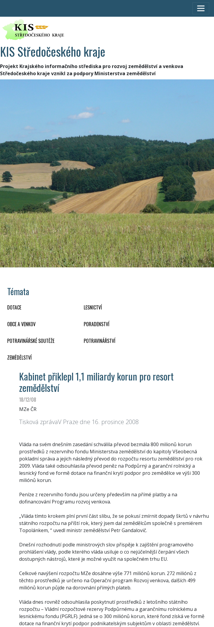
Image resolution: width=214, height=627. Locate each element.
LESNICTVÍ (93, 307)
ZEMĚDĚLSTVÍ (19, 357)
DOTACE (14, 307)
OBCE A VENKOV (21, 324)
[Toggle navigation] (200, 8)
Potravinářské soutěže (30, 340)
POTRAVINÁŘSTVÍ (99, 340)
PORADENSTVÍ (96, 324)
